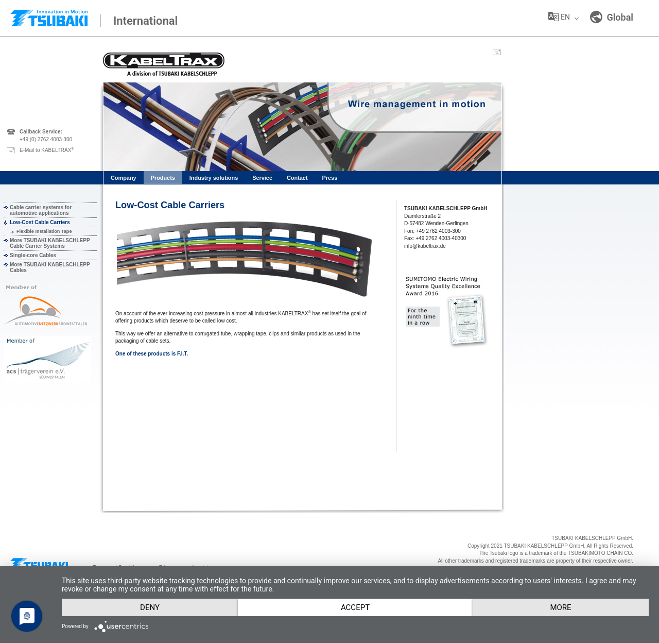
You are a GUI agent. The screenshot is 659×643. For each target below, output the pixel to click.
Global (611, 17)
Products (163, 178)
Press (330, 178)
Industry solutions (213, 178)
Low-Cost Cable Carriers (40, 222)
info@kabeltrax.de (425, 246)
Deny (150, 607)
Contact (297, 178)
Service (262, 178)
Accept (355, 607)
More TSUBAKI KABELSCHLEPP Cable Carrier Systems (50, 243)
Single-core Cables (33, 255)
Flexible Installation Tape (44, 231)
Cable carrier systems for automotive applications (41, 210)
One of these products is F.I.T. (151, 354)
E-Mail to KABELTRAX (47, 150)
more (560, 607)
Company (123, 178)
